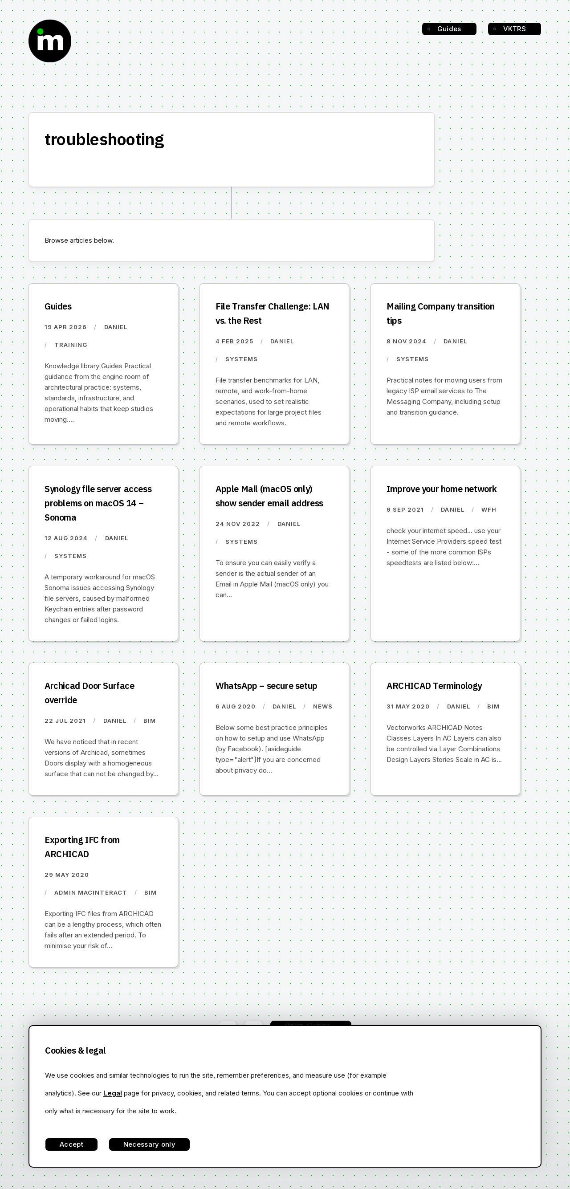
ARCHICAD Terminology (434, 686)
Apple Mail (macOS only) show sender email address (269, 496)
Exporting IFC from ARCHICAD (82, 847)
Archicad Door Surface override (89, 693)
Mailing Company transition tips (441, 313)
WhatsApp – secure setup (267, 686)
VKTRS (514, 28)
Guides (449, 28)
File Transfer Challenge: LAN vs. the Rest (273, 313)
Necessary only (149, 1144)
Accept (71, 1144)
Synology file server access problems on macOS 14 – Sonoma (98, 503)
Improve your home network (442, 489)
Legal (112, 1093)
